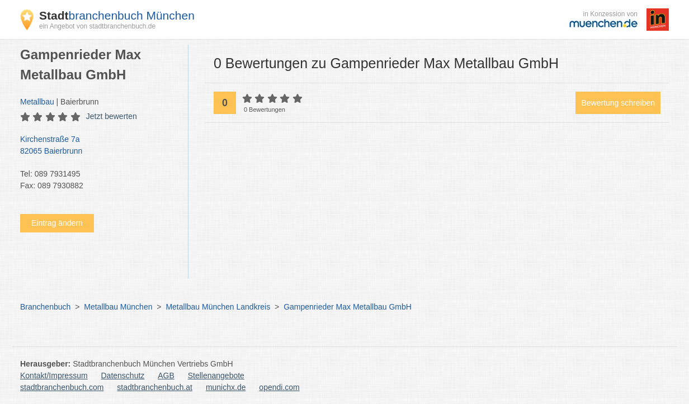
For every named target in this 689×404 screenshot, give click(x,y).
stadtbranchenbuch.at (154, 387)
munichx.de (226, 387)
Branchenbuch (45, 306)
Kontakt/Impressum (54, 375)
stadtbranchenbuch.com (61, 387)
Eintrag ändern (57, 222)
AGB (166, 375)
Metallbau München (118, 306)
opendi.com (279, 387)
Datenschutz (123, 375)
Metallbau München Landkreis (218, 306)
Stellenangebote (216, 375)
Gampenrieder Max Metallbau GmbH (348, 306)
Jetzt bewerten (111, 116)
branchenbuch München (117, 15)
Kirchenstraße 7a (98, 146)
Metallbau (37, 101)
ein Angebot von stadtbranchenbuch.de (97, 26)
